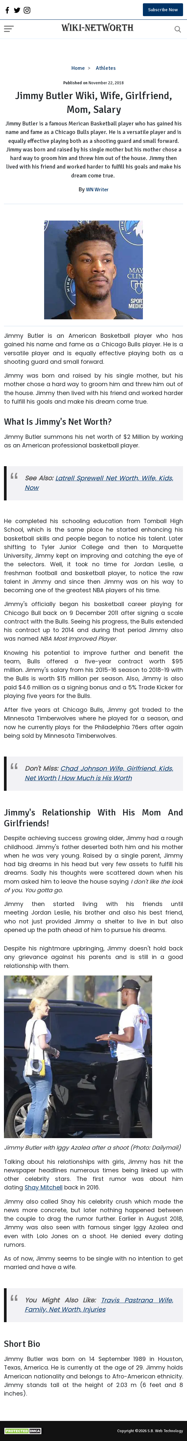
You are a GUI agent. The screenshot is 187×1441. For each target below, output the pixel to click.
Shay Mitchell (44, 1187)
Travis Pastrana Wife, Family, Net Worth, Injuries (99, 1305)
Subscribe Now (163, 10)
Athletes (106, 68)
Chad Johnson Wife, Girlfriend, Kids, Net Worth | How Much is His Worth (99, 773)
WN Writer (97, 189)
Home (78, 68)
